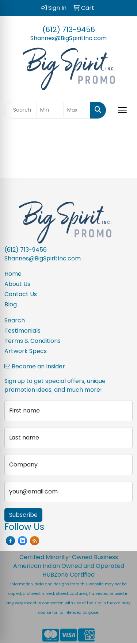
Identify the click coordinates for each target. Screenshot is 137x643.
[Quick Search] (20, 110)
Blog (10, 304)
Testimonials (22, 330)
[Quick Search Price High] (77, 110)
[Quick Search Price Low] (50, 110)
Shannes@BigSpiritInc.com (68, 38)
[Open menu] (122, 110)
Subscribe (23, 515)
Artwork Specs (25, 351)
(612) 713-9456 (68, 29)
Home (13, 274)
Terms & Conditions (32, 341)
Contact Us (20, 294)
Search (14, 320)
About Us (17, 284)
